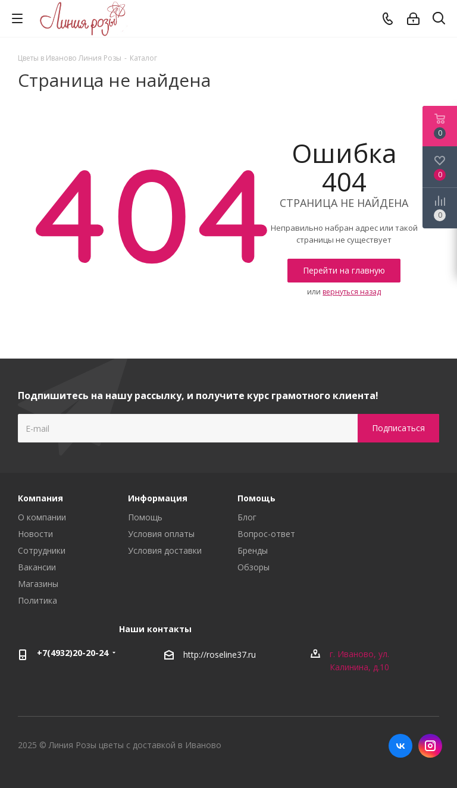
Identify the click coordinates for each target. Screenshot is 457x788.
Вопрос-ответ (266, 533)
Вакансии (37, 567)
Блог (246, 517)
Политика (37, 600)
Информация (157, 498)
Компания (40, 498)
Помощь (145, 517)
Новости (35, 533)
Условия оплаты (161, 533)
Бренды (252, 550)
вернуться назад (352, 292)
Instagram (430, 746)
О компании (42, 517)
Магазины (38, 583)
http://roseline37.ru (219, 654)
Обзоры (253, 567)
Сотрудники (41, 550)
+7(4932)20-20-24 (72, 652)
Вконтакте (400, 746)
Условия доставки (165, 550)
